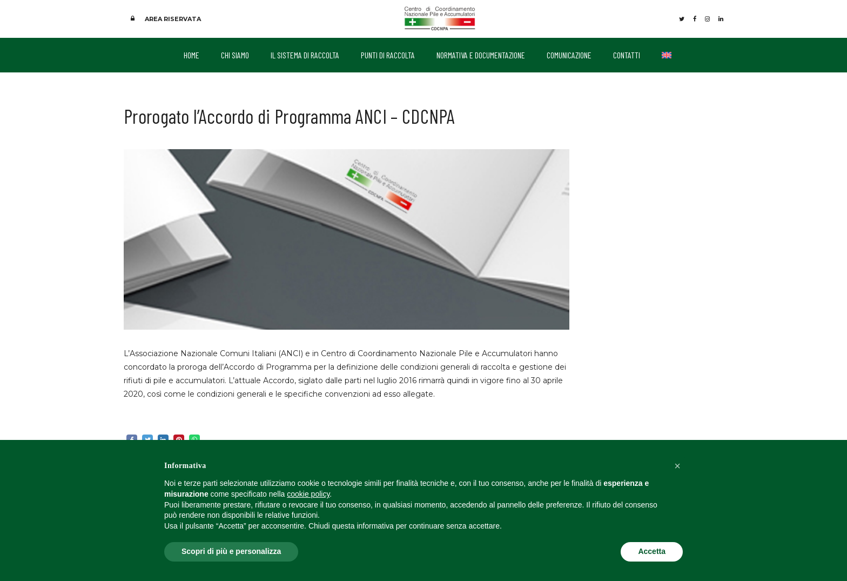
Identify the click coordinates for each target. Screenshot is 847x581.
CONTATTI (626, 55)
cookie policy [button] (308, 494)
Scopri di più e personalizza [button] (231, 551)
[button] (677, 466)
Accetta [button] (652, 551)
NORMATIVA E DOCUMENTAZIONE (480, 55)
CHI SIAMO (235, 55)
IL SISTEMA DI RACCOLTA (305, 55)
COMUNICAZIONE (569, 55)
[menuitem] (666, 55)
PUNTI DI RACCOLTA (388, 55)
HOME (191, 55)
